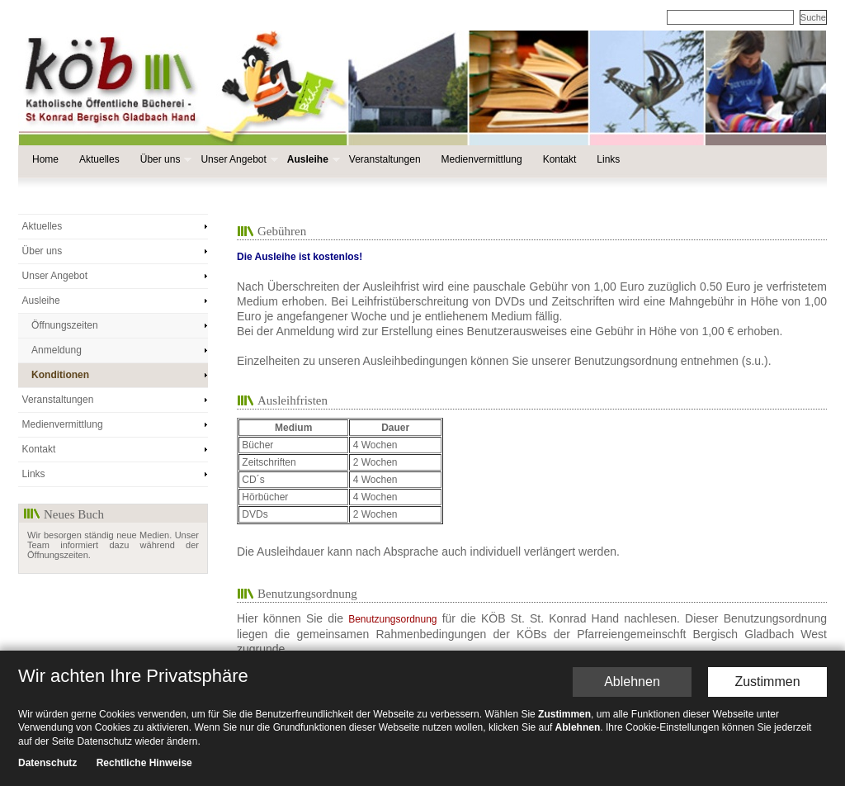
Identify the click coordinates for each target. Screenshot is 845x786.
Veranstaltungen (385, 159)
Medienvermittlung (481, 159)
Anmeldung (56, 350)
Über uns (165, 160)
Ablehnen (632, 682)
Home (45, 159)
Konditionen (60, 375)
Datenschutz (47, 763)
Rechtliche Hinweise (144, 763)
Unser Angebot (237, 160)
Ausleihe (312, 160)
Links (608, 159)
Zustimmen (767, 682)
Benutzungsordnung (392, 619)
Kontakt (560, 159)
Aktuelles (99, 159)
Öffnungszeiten (64, 325)
